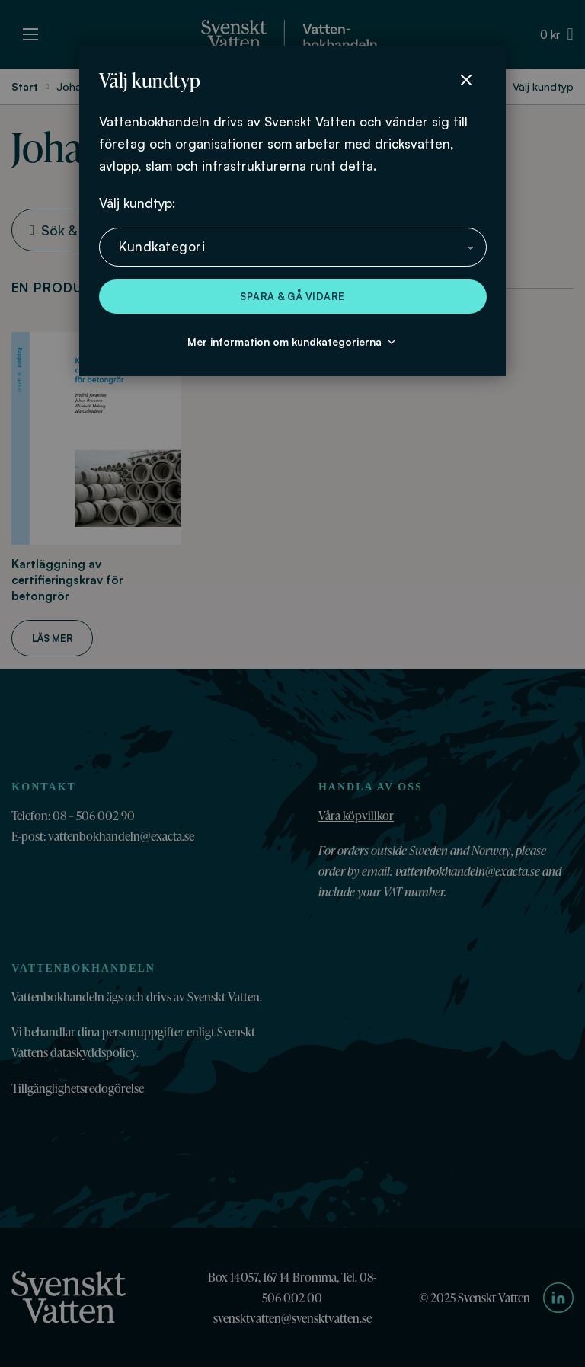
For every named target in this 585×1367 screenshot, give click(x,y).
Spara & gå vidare (292, 296)
